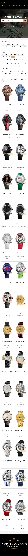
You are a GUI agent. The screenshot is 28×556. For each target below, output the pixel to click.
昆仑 (13, 56)
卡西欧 (17, 73)
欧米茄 (7, 54)
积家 (20, 44)
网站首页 (3, 5)
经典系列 (12, 60)
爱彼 (6, 46)
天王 (25, 79)
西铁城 (10, 73)
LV (25, 71)
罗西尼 (3, 76)
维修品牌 (13, 5)
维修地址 (18, 5)
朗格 (17, 44)
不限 (7, 59)
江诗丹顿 (13, 44)
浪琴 (11, 63)
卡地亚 (3, 46)
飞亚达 (7, 76)
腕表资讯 (8, 5)
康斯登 (7, 68)
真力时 (15, 54)
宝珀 (23, 44)
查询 (25, 20)
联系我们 (3, 7)
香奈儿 (18, 79)
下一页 (24, 528)
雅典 (20, 46)
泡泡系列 (17, 60)
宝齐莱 (3, 68)
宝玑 (6, 48)
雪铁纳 (6, 73)
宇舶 (18, 54)
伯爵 (9, 46)
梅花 (25, 73)
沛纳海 (22, 54)
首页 (5, 41)
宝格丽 (11, 79)
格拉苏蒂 (13, 46)
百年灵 (3, 56)
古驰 (15, 79)
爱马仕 (3, 81)
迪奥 (22, 79)
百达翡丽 (8, 44)
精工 (2, 73)
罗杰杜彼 (3, 54)
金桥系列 (7, 60)
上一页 (7, 528)
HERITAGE (16, 59)
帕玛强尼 (24, 46)
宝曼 (14, 71)
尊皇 (9, 56)
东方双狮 (21, 73)
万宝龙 (15, 63)
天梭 (7, 71)
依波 (7, 79)
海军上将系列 (21, 59)
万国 (11, 54)
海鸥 (13, 73)
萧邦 (6, 56)
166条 (3, 528)
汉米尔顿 (22, 71)
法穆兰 (3, 48)
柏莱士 (8, 63)
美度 (11, 71)
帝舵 (25, 63)
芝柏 (17, 46)
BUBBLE (11, 59)
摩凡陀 (18, 71)
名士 (22, 63)
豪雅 (18, 63)
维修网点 (23, 5)
